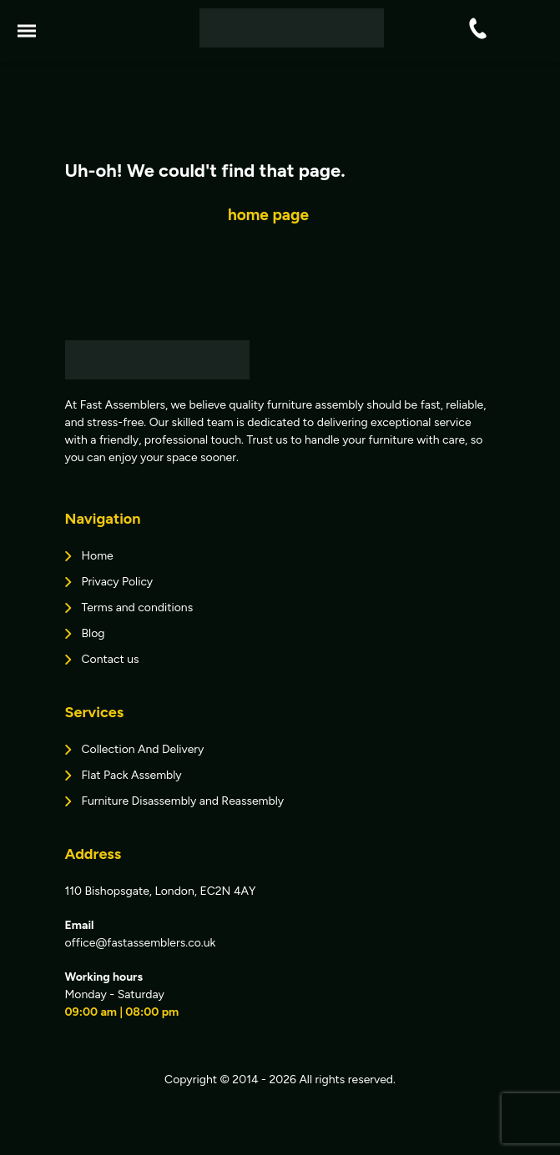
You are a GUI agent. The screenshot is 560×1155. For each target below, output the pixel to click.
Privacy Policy (118, 582)
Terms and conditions (138, 607)
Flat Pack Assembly (132, 775)
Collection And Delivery (143, 749)
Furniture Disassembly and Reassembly (183, 801)
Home (98, 556)
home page (268, 214)
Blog (93, 633)
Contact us (110, 659)
